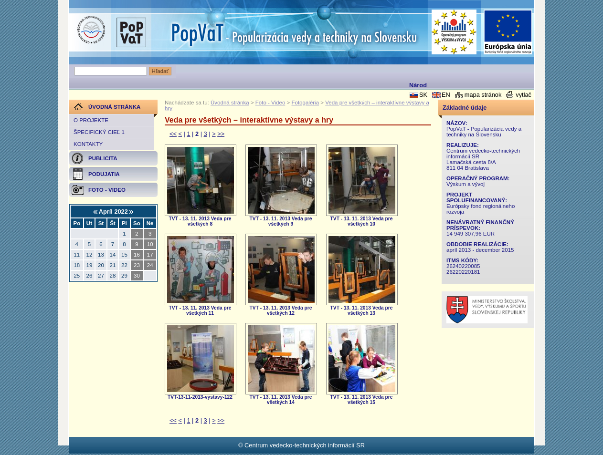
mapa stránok (483, 94)
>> (220, 133)
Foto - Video (270, 102)
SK (423, 94)
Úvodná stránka (230, 102)
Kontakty (88, 144)
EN (446, 94)
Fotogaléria (305, 102)
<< (173, 133)
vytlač (523, 94)
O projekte (91, 120)
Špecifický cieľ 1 (99, 132)
